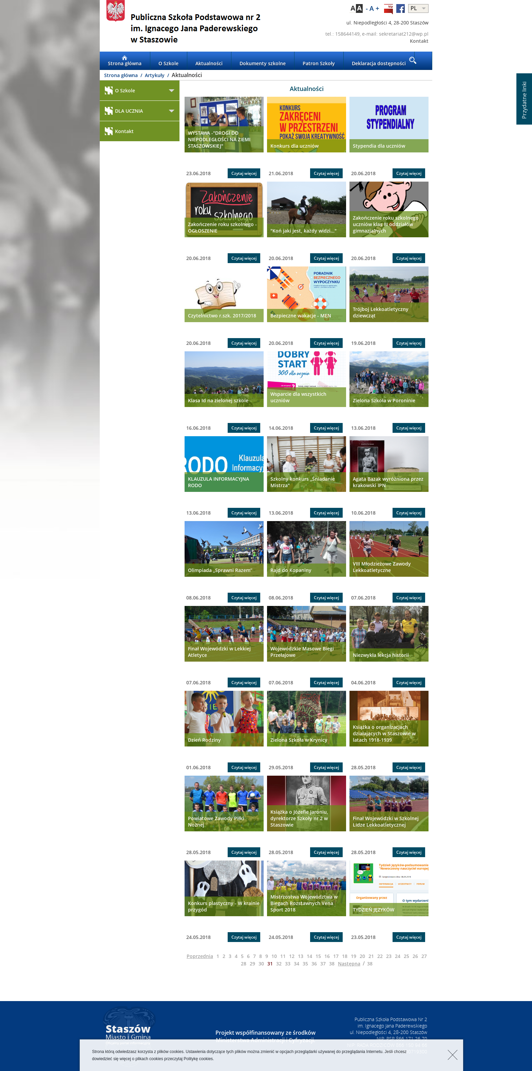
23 (389, 956)
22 (380, 956)
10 (274, 956)
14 (309, 956)
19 (353, 956)
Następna (349, 963)
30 (261, 963)
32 (279, 963)
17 (336, 956)
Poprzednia (200, 956)
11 (283, 956)
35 (305, 963)
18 (344, 956)
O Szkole (168, 61)
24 (397, 956)
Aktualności (209, 61)
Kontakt (419, 41)
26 (415, 956)
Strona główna (124, 61)
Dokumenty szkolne (263, 61)
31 (270, 963)
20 (362, 956)
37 (323, 963)
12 (291, 956)
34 (296, 963)
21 (371, 956)
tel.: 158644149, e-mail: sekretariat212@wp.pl (377, 34)
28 (243, 963)
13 (300, 956)
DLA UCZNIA (124, 111)
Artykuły (155, 75)
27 (424, 956)
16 (327, 956)
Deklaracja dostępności (379, 61)
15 (318, 956)
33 (287, 963)
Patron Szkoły (319, 61)
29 (252, 963)
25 (406, 956)
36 (314, 963)
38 (332, 963)
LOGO (183, 26)
